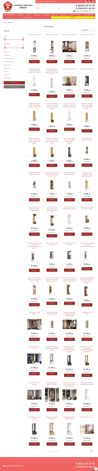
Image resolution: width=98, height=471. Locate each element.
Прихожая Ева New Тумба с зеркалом (69, 173)
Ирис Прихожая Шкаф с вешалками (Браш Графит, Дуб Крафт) (69, 279)
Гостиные (45, 15)
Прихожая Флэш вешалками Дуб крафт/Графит (34, 209)
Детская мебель (9, 15)
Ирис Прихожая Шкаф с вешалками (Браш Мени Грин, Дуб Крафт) (87, 280)
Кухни (28, 15)
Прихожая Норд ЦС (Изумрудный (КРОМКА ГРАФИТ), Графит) (69, 349)
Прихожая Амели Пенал (87, 313)
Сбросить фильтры (14, 86)
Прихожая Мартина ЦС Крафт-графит (87, 208)
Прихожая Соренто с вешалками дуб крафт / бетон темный (52, 174)
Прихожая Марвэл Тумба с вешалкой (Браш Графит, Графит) (69, 141)
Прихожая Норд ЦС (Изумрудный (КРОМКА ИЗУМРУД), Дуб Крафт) (87, 349)
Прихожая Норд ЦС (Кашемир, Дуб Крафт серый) (52, 348)
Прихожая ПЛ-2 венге (69, 34)
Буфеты (73, 17)
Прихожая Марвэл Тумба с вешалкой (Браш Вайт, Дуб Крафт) (87, 106)
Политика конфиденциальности (41, 459)
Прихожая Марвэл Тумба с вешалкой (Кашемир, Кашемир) (69, 105)
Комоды (71, 15)
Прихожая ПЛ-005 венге (34, 313)
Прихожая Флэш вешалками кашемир (69, 208)
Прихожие (37, 15)
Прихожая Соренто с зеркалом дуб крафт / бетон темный (34, 279)
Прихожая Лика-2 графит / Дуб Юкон (52, 383)
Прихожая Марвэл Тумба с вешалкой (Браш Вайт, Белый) (34, 70)
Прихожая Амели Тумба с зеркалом (51, 313)
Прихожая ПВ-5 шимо (87, 417)
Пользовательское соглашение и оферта (62, 459)
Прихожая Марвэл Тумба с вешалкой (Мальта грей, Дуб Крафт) (52, 106)
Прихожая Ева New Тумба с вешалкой (34, 173)
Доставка (40, 1)
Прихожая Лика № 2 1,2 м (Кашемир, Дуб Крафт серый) (69, 314)
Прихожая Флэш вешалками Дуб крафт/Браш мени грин (52, 210)
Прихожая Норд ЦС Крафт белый (69, 418)
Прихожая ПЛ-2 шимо (87, 34)
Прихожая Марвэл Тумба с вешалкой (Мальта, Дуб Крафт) (34, 105)
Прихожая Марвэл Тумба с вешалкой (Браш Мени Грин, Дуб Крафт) (52, 141)
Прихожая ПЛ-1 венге (34, 34)
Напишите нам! (23, 459)
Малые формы (88, 15)
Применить (14, 82)
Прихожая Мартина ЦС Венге (69, 244)
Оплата (46, 1)
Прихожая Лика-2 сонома (34, 347)
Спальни (54, 15)
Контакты (53, 1)
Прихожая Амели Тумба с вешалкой (87, 139)
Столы (78, 15)
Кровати (63, 15)
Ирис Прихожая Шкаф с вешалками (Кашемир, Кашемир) (87, 245)
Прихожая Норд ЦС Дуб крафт (52, 418)
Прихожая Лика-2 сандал (34, 383)
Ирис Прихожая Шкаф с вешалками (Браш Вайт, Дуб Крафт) (52, 279)
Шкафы (20, 15)
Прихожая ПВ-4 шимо (69, 69)
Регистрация (86, 459)
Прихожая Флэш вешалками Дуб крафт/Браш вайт (87, 174)
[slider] (5, 39)
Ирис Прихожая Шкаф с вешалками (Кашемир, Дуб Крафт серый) (34, 246)
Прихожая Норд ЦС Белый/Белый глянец (87, 383)
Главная (5, 22)
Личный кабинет (78, 459)
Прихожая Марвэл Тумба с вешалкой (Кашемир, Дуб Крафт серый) (52, 71)
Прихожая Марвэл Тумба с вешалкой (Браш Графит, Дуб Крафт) (34, 141)
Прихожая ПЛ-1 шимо (52, 34)
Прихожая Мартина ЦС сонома (52, 244)
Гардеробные (27, 17)
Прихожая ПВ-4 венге (87, 69)
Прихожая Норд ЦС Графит (34, 418)
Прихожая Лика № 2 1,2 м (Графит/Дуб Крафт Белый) (69, 384)
